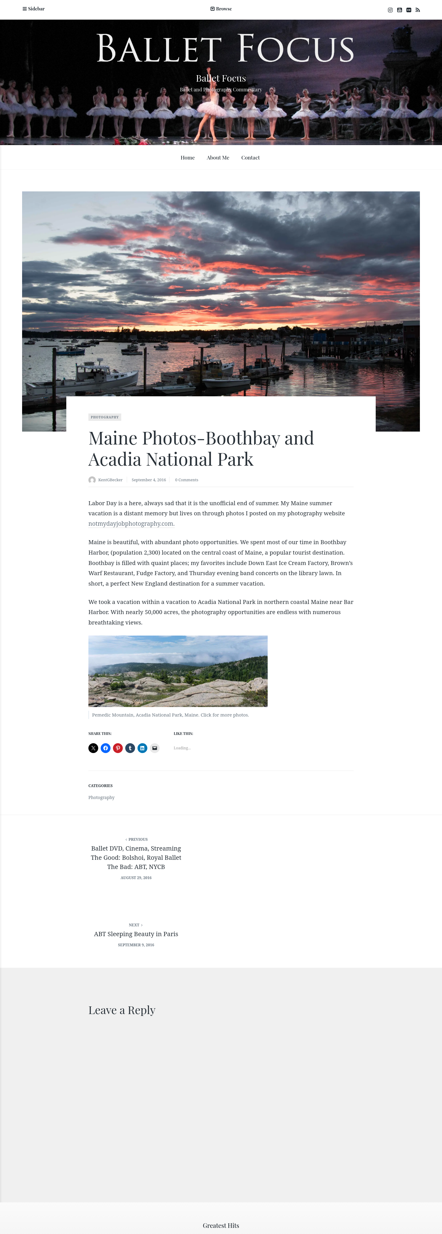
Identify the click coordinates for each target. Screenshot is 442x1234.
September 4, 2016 (153, 481)
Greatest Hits (221, 1151)
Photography (105, 418)
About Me (218, 158)
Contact (250, 158)
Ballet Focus (221, 77)
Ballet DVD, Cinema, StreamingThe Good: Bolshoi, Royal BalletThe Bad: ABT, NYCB (110, 855)
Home (187, 158)
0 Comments (193, 481)
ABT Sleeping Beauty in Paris (331, 846)
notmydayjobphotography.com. (131, 525)
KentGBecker (112, 481)
